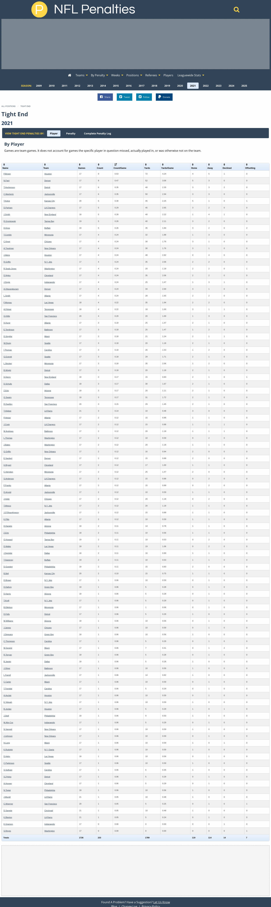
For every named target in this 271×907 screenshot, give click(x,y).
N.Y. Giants (49, 750)
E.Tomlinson (9, 330)
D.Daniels (8, 526)
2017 (141, 85)
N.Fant (6, 181)
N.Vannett (8, 729)
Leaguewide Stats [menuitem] (189, 75)
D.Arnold (7, 492)
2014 (103, 85)
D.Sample (8, 810)
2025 (244, 85)
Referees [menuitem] (151, 75)
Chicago (48, 241)
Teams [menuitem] (80, 75)
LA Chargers (49, 208)
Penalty (70, 133)
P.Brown (7, 174)
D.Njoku (7, 275)
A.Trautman (9, 248)
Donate (164, 97)
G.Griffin (7, 451)
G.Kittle (7, 316)
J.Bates (7, 445)
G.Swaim (8, 397)
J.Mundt (7, 797)
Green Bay (49, 587)
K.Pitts (6, 519)
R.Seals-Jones (10, 269)
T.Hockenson (9, 187)
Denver (47, 181)
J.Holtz (7, 499)
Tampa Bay (49, 221)
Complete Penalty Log (97, 133)
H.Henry (7, 377)
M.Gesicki (8, 648)
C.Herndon (8, 472)
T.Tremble (8, 689)
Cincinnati (48, 810)
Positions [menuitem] (132, 75)
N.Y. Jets (48, 262)
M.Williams (8, 621)
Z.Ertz (6, 391)
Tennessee (49, 309)
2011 (64, 85)
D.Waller (7, 546)
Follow (144, 97)
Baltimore (48, 330)
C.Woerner (8, 804)
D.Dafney (8, 587)
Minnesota (48, 235)
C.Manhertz (9, 194)
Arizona (47, 391)
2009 (39, 85)
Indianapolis (49, 282)
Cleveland (48, 275)
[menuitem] (69, 75)
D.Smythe (8, 336)
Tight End (25, 106)
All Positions (8, 106)
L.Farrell (7, 675)
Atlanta (47, 296)
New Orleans (50, 248)
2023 (218, 85)
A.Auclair (7, 695)
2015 (116, 85)
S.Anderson (9, 479)
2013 (90, 85)
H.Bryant (7, 465)
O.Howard (8, 540)
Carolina (48, 350)
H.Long (7, 743)
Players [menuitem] (168, 75)
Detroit (47, 187)
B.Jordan (7, 709)
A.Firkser (7, 309)
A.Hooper (8, 783)
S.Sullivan (8, 770)
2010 (52, 85)
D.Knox (7, 228)
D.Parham (8, 208)
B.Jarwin (7, 661)
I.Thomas (8, 350)
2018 (154, 85)
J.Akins (7, 255)
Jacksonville (49, 194)
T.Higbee (7, 411)
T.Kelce (7, 201)
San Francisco (50, 316)
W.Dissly (7, 343)
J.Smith (7, 214)
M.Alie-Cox (8, 722)
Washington (49, 269)
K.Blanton (8, 817)
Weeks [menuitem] (115, 75)
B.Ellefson (8, 607)
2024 (231, 85)
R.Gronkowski (10, 221)
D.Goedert (8, 567)
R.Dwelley (8, 404)
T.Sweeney (8, 560)
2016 (129, 85)
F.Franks (7, 485)
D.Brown (7, 580)
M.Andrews (8, 431)
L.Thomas (8, 438)
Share (105, 97)
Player (54, 133)
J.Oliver (7, 668)
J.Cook (7, 424)
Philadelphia (49, 533)
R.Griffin (7, 262)
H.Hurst (7, 323)
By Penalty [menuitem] (98, 75)
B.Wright (7, 370)
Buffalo (47, 228)
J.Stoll (6, 716)
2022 (206, 85)
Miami (47, 336)
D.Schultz (8, 384)
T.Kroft (6, 600)
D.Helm (7, 756)
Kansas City (49, 201)
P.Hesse (7, 418)
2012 (77, 85)
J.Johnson (8, 736)
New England (50, 214)
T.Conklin (8, 235)
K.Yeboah (8, 702)
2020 (180, 85)
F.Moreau (8, 302)
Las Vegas (48, 302)
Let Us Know (161, 902)
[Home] (237, 10)
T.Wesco (7, 506)
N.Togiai (7, 790)
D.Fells (7, 614)
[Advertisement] (135, 44)
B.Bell (6, 573)
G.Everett (8, 357)
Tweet (124, 97)
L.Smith (7, 296)
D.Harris (7, 594)
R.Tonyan (8, 655)
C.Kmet (7, 241)
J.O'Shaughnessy (11, 512)
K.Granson (8, 824)
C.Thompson (9, 641)
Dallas (47, 384)
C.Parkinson (9, 763)
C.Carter (7, 682)
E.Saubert (8, 458)
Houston (48, 174)
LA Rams (48, 411)
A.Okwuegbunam (11, 289)
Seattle (47, 343)
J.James (7, 628)
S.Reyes (7, 831)
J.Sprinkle (8, 553)
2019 (167, 85)
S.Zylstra (7, 777)
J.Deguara (8, 634)
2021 (193, 85)
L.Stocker (8, 363)
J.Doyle (7, 282)
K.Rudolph (8, 750)
